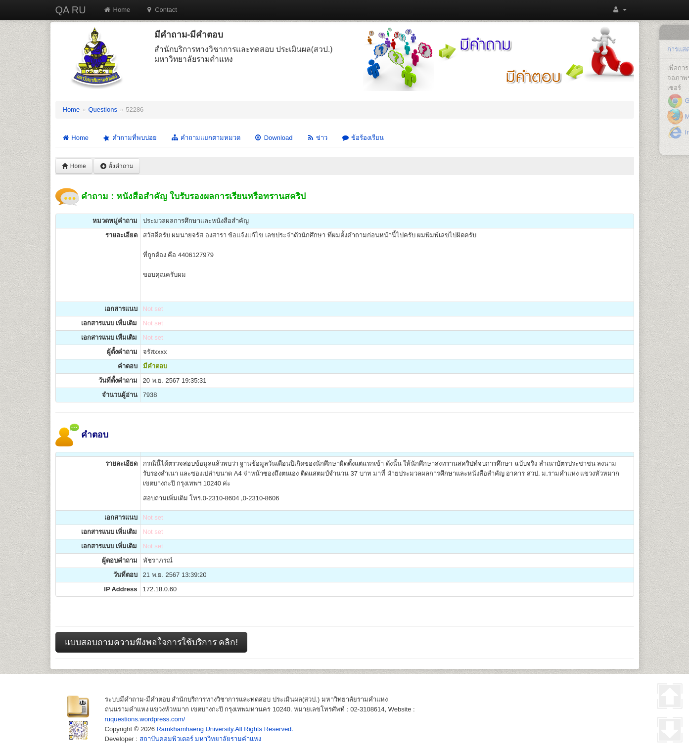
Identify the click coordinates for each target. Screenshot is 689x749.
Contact (161, 9)
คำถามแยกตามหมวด (205, 137)
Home (117, 9)
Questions (102, 109)
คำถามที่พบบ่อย (129, 137)
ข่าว (316, 137)
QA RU (70, 9)
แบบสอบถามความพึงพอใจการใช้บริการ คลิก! (151, 642)
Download (273, 137)
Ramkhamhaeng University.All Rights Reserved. (224, 729)
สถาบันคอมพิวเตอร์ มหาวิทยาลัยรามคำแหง (200, 739)
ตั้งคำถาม (117, 166)
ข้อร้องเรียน (362, 137)
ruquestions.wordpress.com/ (145, 719)
